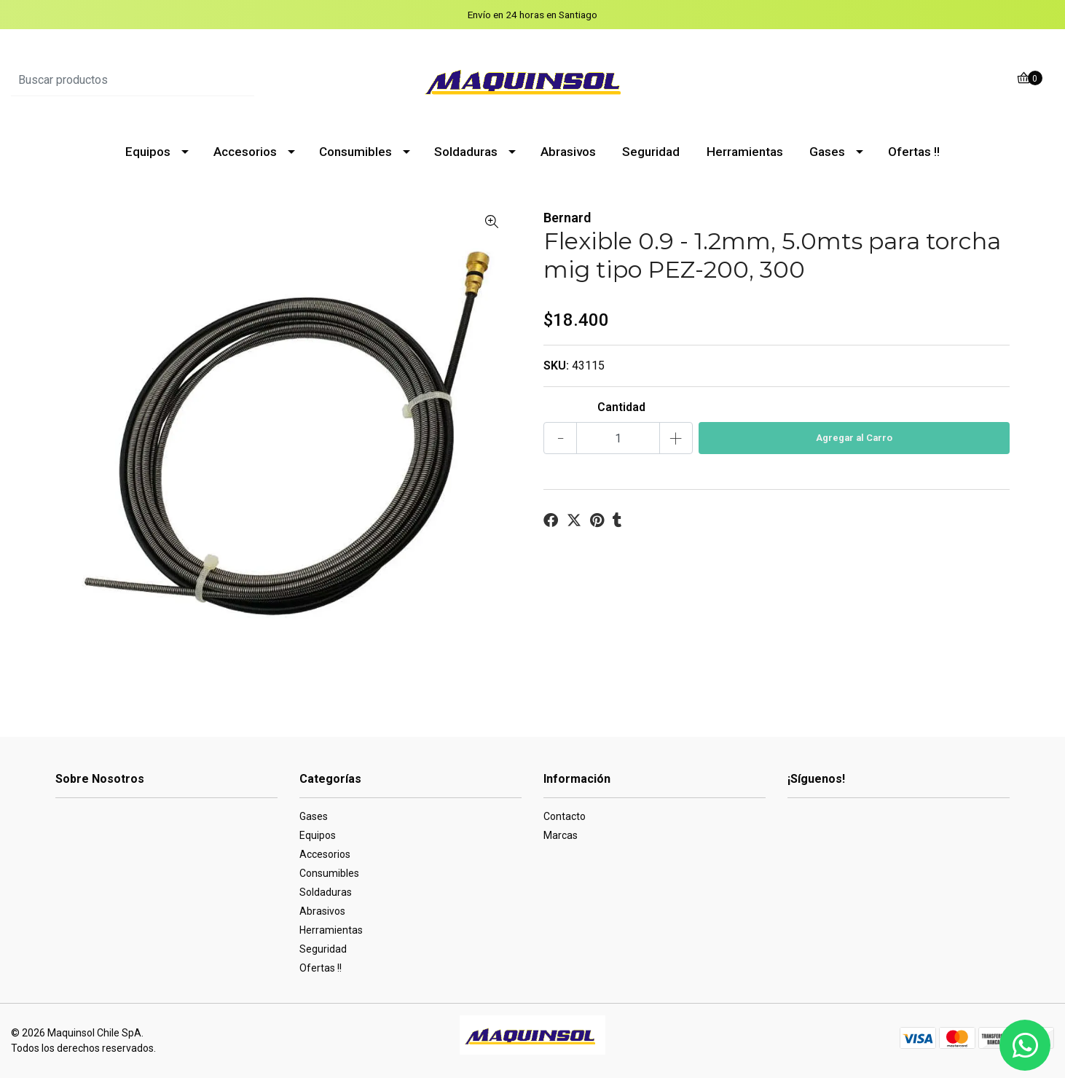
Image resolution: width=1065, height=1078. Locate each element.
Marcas (560, 835)
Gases (827, 151)
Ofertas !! (914, 151)
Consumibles (355, 151)
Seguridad (651, 151)
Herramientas (745, 151)
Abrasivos (568, 151)
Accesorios (245, 151)
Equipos (147, 151)
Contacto (564, 816)
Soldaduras (466, 151)
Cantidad (621, 407)
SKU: (556, 365)
